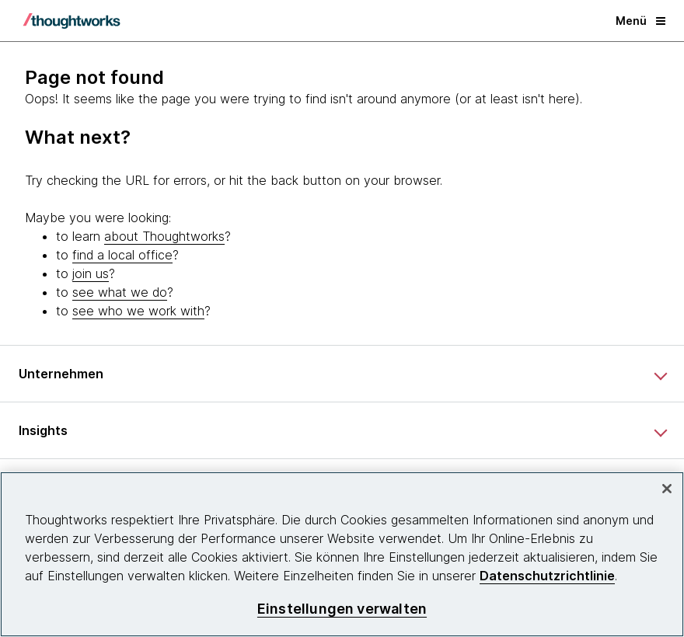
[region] (342, 554)
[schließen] (667, 489)
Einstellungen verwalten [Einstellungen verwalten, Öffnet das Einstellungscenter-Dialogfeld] (342, 608)
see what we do (119, 292)
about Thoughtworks (164, 236)
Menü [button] (640, 20)
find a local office (122, 255)
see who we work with (138, 310)
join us (90, 273)
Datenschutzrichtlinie (547, 575)
